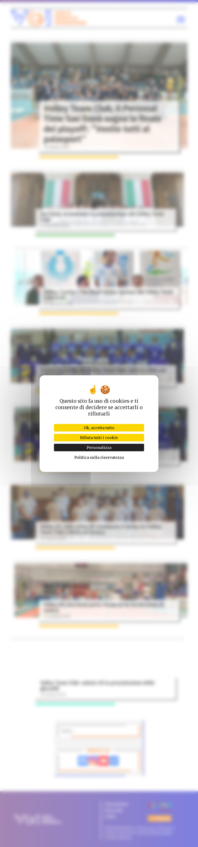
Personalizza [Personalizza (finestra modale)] (99, 447)
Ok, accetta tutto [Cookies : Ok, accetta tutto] (99, 427)
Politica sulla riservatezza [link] (99, 457)
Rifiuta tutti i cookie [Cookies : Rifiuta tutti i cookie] (99, 437)
